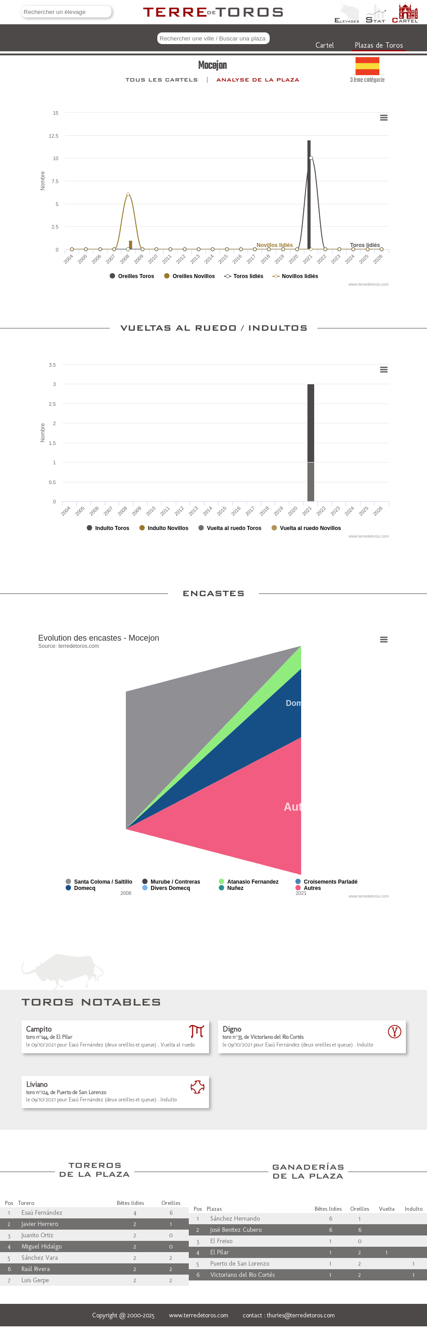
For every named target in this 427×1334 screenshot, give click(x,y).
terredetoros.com (78, 646)
